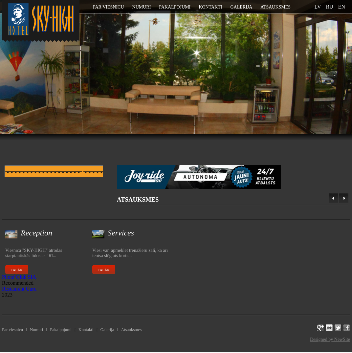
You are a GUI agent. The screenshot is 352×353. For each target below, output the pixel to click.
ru (329, 7)
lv (318, 7)
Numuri (141, 7)
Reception (36, 233)
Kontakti (210, 7)
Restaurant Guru (19, 289)
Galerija (241, 7)
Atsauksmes (275, 7)
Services (121, 233)
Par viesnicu (108, 7)
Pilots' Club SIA (19, 277)
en (341, 7)
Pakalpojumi (174, 7)
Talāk (17, 270)
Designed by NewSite (330, 339)
